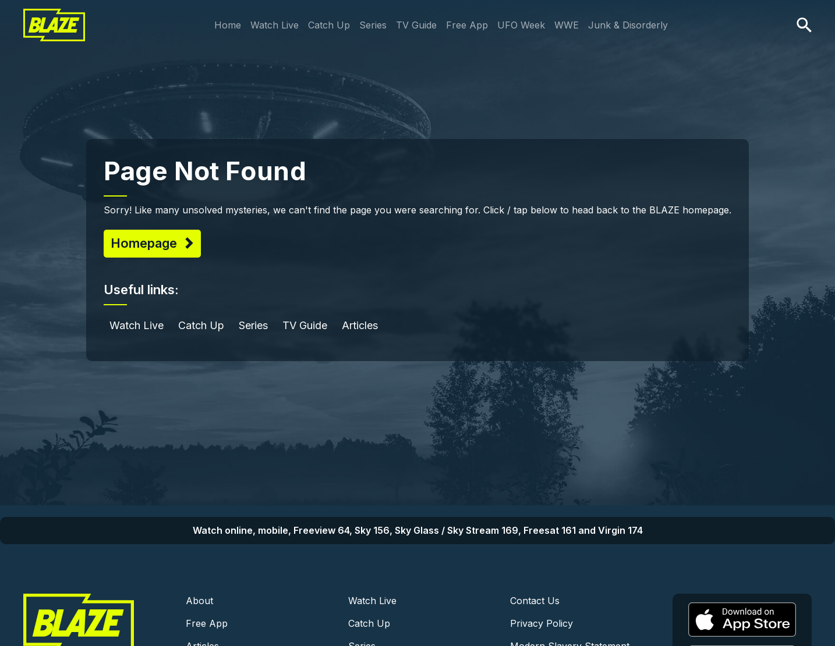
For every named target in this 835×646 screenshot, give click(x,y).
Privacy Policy (541, 623)
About (199, 600)
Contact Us (535, 600)
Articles (360, 325)
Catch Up (329, 25)
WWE (566, 25)
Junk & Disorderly (628, 25)
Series (373, 25)
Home (227, 25)
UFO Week (521, 25)
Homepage (146, 243)
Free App (467, 25)
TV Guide (416, 25)
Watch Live (274, 25)
